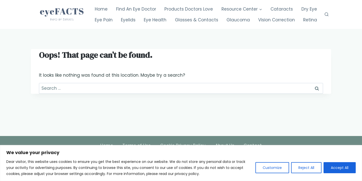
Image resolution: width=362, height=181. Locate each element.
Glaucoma (238, 20)
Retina (310, 20)
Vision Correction (276, 20)
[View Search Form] (326, 14)
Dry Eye (309, 9)
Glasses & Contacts (196, 20)
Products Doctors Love (188, 9)
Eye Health (155, 20)
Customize (272, 167)
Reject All (306, 167)
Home (101, 9)
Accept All (339, 167)
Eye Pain (104, 20)
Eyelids (128, 20)
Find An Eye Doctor (136, 9)
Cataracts (281, 9)
